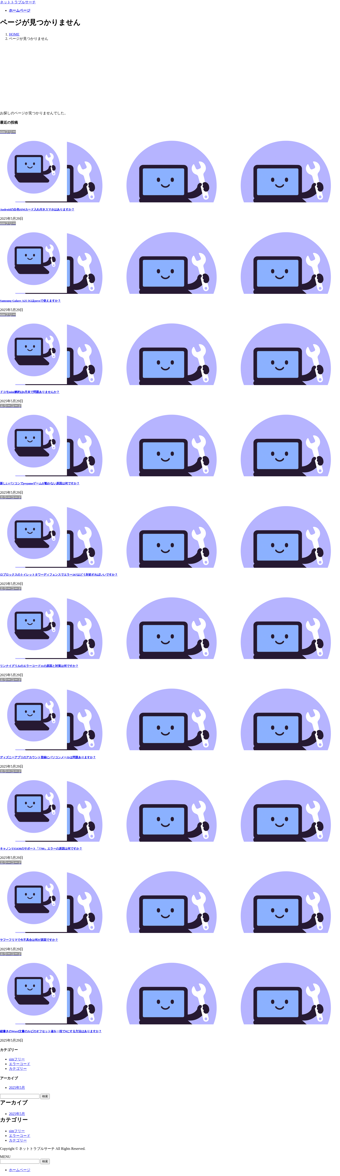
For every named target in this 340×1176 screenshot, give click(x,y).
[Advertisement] (170, 76)
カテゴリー (18, 1068)
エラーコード (19, 1064)
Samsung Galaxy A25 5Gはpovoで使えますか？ (30, 300)
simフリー (17, 1059)
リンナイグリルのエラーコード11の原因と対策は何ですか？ (39, 665)
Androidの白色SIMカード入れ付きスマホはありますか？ (37, 209)
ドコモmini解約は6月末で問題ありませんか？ (29, 392)
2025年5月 (17, 1087)
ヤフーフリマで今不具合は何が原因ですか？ (29, 939)
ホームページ (19, 1170)
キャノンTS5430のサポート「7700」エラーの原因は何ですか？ (41, 848)
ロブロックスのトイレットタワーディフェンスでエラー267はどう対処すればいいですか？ (59, 574)
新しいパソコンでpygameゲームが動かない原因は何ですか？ (39, 483)
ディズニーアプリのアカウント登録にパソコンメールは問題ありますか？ (48, 757)
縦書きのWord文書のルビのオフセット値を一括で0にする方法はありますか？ (51, 1031)
